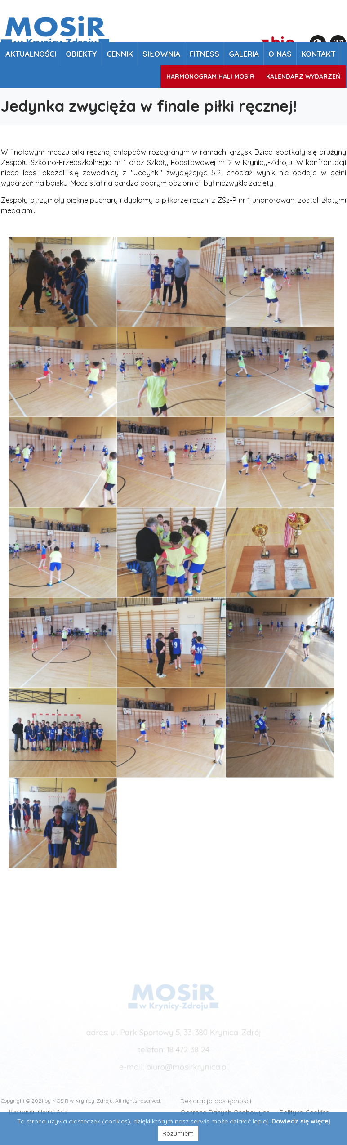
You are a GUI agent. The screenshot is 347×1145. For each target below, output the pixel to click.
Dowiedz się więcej (300, 1121)
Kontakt (318, 53)
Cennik (120, 53)
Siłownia (161, 53)
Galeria (244, 53)
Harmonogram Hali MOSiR (210, 76)
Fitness (204, 53)
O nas (280, 53)
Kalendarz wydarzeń (303, 76)
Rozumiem (178, 1133)
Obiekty (81, 53)
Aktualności (30, 53)
